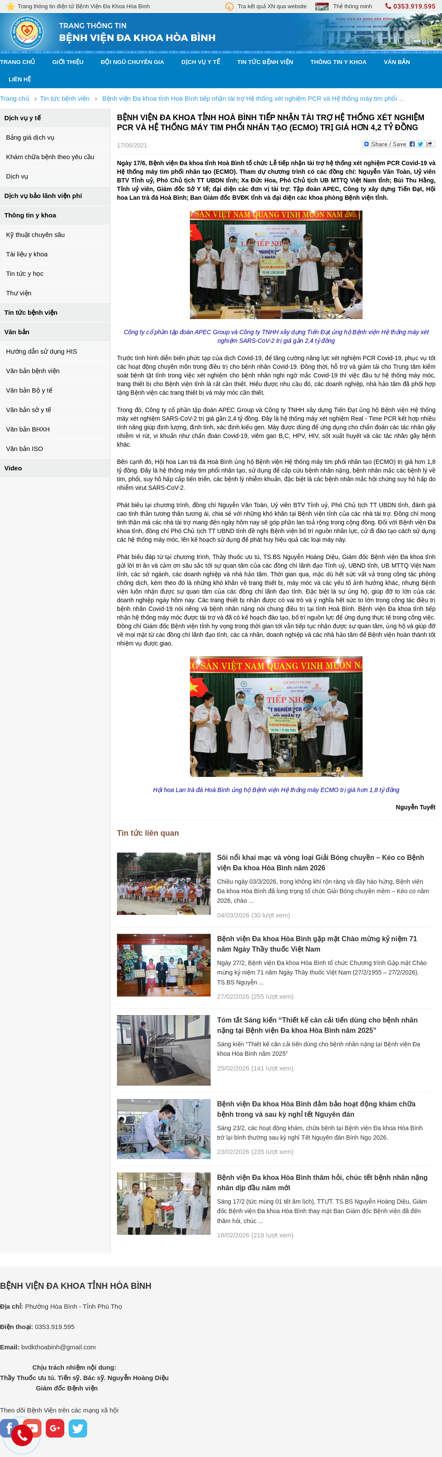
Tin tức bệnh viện (265, 62)
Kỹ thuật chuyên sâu (35, 234)
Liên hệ (20, 79)
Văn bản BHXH (28, 429)
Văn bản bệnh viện (33, 370)
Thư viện (19, 293)
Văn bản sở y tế (28, 409)
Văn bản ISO (24, 448)
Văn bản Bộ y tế (29, 390)
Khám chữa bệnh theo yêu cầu (50, 156)
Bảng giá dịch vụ (30, 137)
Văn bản (397, 62)
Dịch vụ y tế (200, 62)
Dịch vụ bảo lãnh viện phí (43, 195)
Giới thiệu (67, 62)
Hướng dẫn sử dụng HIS (41, 351)
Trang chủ (17, 62)
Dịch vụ (17, 176)
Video (13, 468)
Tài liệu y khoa (26, 254)
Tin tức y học (25, 273)
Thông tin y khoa (338, 62)
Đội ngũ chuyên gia (132, 62)
